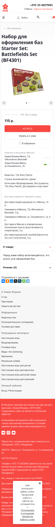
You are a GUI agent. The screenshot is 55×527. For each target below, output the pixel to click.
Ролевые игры (8, 347)
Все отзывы (31, 115)
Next (51, 103)
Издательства (8, 317)
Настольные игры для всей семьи (18, 374)
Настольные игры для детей (16, 365)
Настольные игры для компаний (17, 379)
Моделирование (24, 183)
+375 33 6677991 (41, 5)
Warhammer (7, 356)
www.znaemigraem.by (35, 426)
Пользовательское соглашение (17, 322)
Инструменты (41, 183)
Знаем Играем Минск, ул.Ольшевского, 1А (16, 164)
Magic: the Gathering (11, 351)
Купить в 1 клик (27, 136)
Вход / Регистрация (11, 390)
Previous (4, 103)
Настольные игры (10, 338)
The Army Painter (23, 175)
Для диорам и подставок (35, 186)
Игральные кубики (10, 361)
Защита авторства (10, 306)
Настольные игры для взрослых (17, 370)
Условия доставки (10, 326)
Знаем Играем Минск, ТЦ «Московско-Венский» (17, 158)
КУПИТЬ (27, 128)
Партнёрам (7, 301)
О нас (4, 297)
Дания (32, 179)
